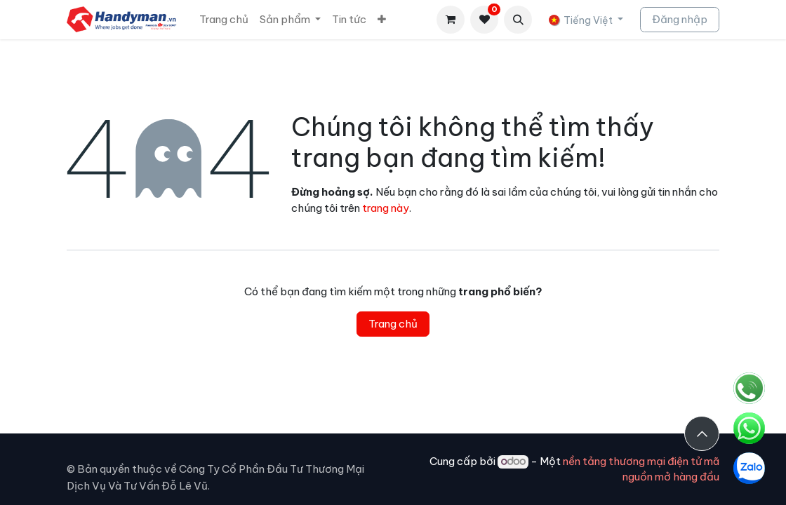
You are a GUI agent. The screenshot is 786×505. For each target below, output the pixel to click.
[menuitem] (224, 20)
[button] (518, 20)
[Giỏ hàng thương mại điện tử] (451, 20)
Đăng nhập (679, 19)
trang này (385, 208)
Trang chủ (393, 323)
